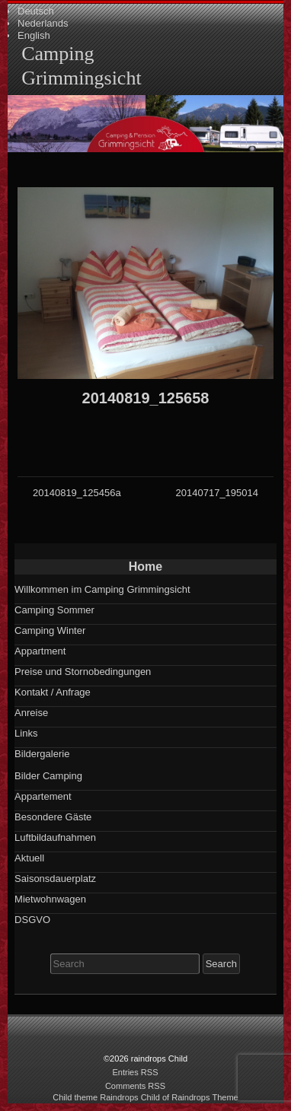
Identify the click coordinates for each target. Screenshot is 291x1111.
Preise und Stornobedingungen (82, 671)
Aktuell (29, 858)
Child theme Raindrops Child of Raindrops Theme (145, 1097)
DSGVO (32, 919)
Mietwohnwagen (50, 899)
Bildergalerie (41, 753)
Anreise (31, 712)
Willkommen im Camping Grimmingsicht (102, 589)
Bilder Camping (48, 776)
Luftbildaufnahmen (55, 837)
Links (25, 733)
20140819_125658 (145, 398)
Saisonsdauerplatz (55, 878)
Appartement (42, 796)
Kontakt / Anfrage (52, 692)
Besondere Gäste (52, 817)
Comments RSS (135, 1085)
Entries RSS (135, 1072)
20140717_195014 (217, 492)
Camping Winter (49, 630)
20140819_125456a (77, 492)
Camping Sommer (54, 610)
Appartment (40, 651)
